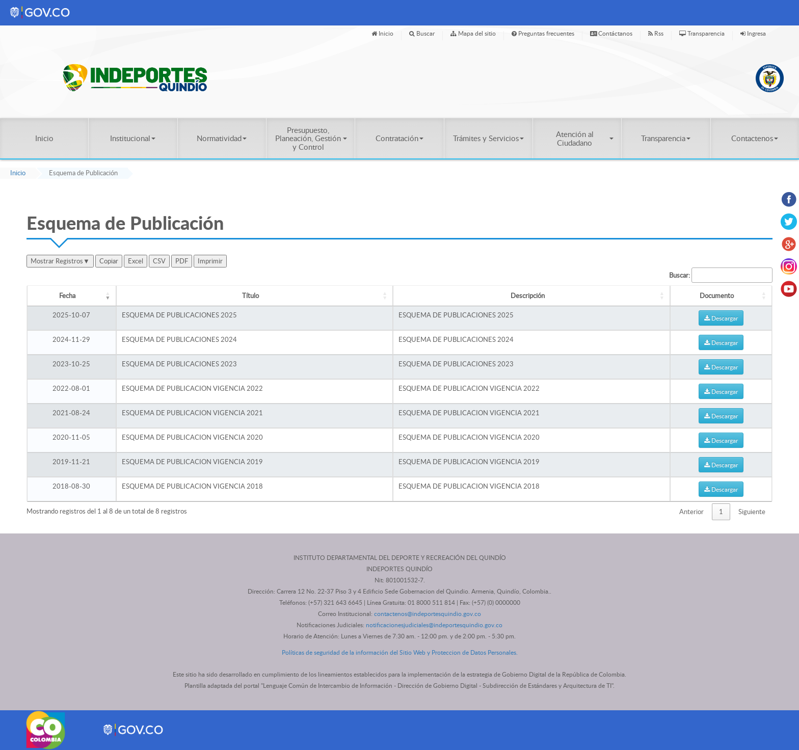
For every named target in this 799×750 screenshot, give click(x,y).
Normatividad (222, 138)
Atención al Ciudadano (585, 138)
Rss (655, 33)
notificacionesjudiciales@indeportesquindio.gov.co (434, 625)
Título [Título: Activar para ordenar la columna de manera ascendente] (250, 295)
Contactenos (754, 138)
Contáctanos (611, 33)
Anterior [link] (691, 511)
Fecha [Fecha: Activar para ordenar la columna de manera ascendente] (67, 295)
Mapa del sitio (473, 33)
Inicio (382, 33)
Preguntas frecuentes (543, 33)
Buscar (422, 33)
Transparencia (702, 33)
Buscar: (721, 275)
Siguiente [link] (751, 511)
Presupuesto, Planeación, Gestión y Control (311, 138)
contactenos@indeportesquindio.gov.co (427, 613)
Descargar (721, 318)
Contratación (399, 138)
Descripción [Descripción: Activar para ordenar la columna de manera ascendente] (528, 295)
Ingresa (753, 33)
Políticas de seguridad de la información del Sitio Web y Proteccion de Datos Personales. (400, 652)
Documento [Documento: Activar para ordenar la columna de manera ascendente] (717, 295)
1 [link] (721, 511)
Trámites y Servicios (488, 138)
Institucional (132, 138)
